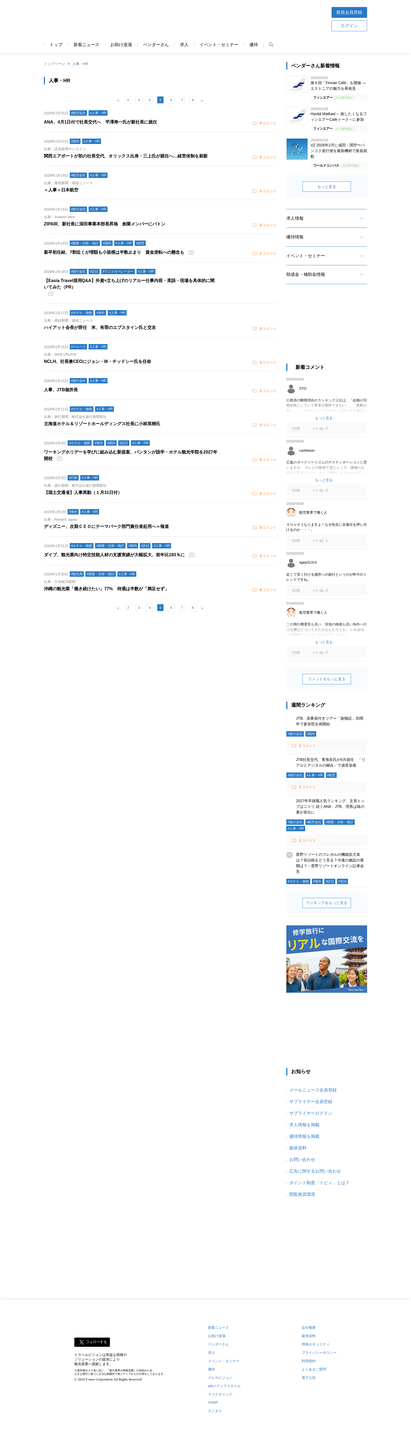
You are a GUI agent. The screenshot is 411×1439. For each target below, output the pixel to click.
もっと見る (326, 186)
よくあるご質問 (314, 1369)
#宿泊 (342, 881)
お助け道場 (121, 45)
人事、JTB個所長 (61, 389)
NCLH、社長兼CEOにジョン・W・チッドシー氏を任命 (97, 361)
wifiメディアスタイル (224, 1386)
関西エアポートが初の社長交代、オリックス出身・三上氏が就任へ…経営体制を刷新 (126, 156)
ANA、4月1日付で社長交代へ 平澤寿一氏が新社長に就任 (100, 122)
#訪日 (330, 881)
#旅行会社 (295, 734)
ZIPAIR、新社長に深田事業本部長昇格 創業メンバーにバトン (104, 224)
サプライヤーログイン (310, 1113)
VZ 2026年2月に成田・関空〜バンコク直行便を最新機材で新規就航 (339, 151)
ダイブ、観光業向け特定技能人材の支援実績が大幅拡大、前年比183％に (114, 554)
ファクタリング (220, 1394)
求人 (184, 45)
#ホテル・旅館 (298, 881)
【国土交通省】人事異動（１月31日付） (83, 492)
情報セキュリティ (316, 1344)
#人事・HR (315, 775)
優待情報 (295, 237)
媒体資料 (297, 1148)
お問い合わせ (302, 1159)
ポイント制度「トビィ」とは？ (319, 1182)
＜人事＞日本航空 (61, 190)
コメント (268, 123)
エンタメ (215, 1411)
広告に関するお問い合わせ (315, 1171)
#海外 (317, 881)
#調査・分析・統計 (339, 822)
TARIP (213, 1402)
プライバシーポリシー (319, 1353)
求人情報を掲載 (304, 1124)
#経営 (331, 775)
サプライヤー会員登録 (310, 1101)
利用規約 (309, 1361)
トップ (56, 45)
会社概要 (309, 1327)
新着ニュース (86, 45)
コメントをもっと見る (327, 679)
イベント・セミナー (219, 45)
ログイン (349, 25)
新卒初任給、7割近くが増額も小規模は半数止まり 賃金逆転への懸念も (114, 252)
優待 (253, 45)
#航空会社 (314, 822)
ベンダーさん (156, 45)
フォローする (96, 1342)
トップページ (54, 64)
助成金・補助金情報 (305, 274)
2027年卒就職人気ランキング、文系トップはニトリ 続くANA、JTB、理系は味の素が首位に (330, 806)
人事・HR (80, 64)
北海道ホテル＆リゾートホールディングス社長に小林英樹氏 (102, 423)
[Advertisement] (222, 18)
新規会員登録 (349, 12)
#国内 (311, 734)
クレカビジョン (220, 1378)
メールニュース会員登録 (313, 1090)
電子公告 (309, 1378)
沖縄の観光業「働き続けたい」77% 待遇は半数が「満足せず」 (106, 588)
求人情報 (295, 218)
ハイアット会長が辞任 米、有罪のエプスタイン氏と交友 (100, 327)
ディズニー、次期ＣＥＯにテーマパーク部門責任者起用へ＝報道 (106, 526)
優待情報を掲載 (304, 1136)
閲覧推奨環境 (302, 1194)
